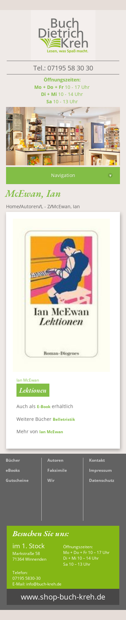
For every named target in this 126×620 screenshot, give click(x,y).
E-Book (43, 406)
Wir (50, 480)
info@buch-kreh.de (43, 583)
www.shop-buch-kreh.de (63, 597)
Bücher (13, 460)
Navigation (82, 175)
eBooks (13, 470)
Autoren (55, 460)
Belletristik (64, 419)
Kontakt (97, 460)
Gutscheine (17, 480)
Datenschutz (101, 480)
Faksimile (57, 470)
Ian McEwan (51, 432)
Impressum (100, 470)
